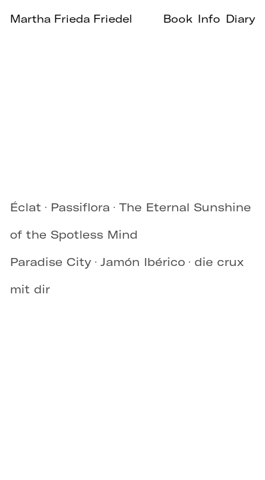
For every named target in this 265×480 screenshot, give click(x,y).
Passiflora (80, 207)
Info (209, 18)
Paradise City (50, 262)
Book (177, 18)
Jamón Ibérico (143, 262)
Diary (240, 18)
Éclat (25, 207)
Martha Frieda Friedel (71, 18)
